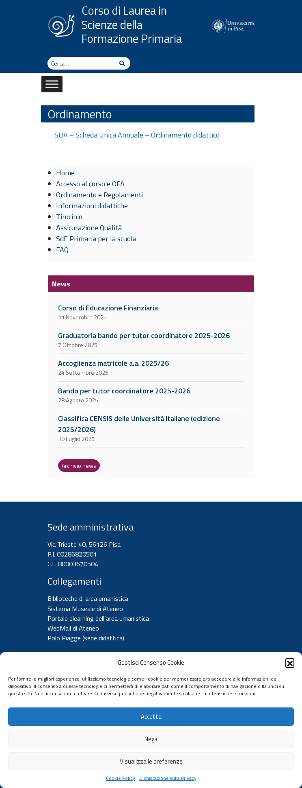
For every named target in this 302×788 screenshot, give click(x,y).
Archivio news (79, 465)
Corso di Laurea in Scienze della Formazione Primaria (132, 24)
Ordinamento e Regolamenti (99, 194)
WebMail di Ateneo (73, 628)
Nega (151, 739)
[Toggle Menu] (51, 84)
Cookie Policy (120, 778)
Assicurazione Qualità (89, 227)
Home (65, 172)
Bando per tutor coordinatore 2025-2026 (124, 390)
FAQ (62, 249)
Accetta (151, 716)
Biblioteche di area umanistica (87, 598)
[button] (290, 663)
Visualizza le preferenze (151, 761)
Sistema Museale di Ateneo (85, 608)
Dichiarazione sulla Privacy (167, 778)
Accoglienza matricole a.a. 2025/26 (113, 363)
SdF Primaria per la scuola (96, 238)
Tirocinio (69, 216)
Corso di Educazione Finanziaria (108, 307)
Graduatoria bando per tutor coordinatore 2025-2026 (144, 335)
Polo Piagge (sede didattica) (85, 638)
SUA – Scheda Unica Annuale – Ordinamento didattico (137, 134)
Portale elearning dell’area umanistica (98, 618)
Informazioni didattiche (92, 205)
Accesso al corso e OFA (90, 183)
